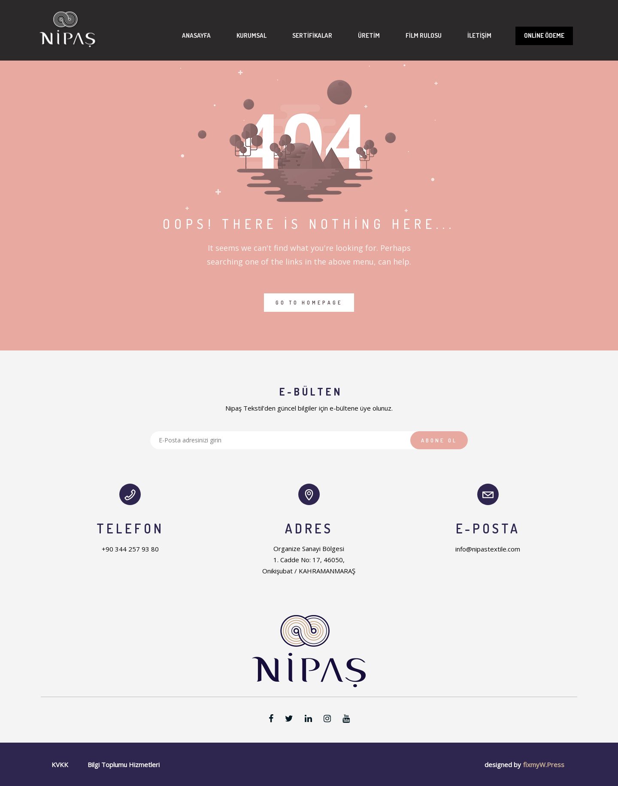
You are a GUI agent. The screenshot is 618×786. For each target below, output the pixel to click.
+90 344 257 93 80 (130, 549)
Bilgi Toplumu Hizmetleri (124, 764)
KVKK (60, 764)
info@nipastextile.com (487, 549)
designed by (503, 764)
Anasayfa (183, 35)
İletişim (466, 35)
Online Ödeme (531, 35)
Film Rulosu (411, 35)
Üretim (356, 35)
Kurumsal (239, 35)
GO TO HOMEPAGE (309, 302)
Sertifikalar (299, 35)
